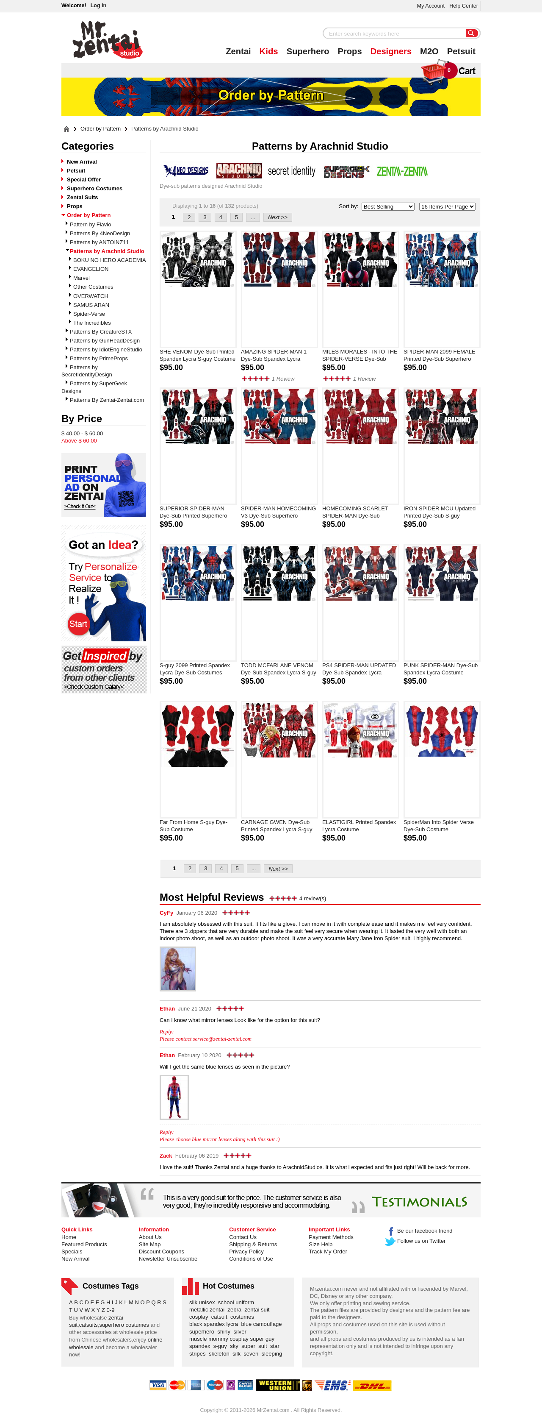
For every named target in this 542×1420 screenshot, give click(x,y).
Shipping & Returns (253, 1244)
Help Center (463, 6)
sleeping (273, 1353)
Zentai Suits (82, 197)
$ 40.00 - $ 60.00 (82, 433)
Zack (166, 1156)
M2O (429, 51)
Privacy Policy (246, 1251)
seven (252, 1353)
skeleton (220, 1353)
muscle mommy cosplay (219, 1339)
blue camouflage (263, 1324)
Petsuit (461, 51)
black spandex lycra (215, 1324)
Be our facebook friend (419, 1231)
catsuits (88, 1325)
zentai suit (258, 1309)
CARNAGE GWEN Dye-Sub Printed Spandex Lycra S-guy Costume (276, 826)
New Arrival (82, 162)
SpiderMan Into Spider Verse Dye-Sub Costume (439, 826)
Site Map (150, 1244)
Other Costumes (93, 287)
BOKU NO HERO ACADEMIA (109, 260)
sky (235, 1346)
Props (350, 51)
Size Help (320, 1244)
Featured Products (84, 1244)
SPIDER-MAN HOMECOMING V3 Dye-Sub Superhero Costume (278, 512)
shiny (225, 1331)
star (276, 1346)
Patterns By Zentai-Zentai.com (107, 400)
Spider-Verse (89, 314)
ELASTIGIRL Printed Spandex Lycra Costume (359, 826)
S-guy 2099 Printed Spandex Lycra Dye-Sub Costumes (195, 669)
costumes (243, 1317)
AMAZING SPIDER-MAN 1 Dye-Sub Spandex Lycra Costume (274, 355)
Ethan (167, 1008)
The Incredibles (92, 323)
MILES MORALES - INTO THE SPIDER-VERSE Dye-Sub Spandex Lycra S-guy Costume (360, 355)
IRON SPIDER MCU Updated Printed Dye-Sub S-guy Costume (440, 512)
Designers (391, 51)
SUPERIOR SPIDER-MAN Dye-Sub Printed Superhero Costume (193, 512)
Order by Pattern (100, 129)
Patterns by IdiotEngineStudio (106, 349)
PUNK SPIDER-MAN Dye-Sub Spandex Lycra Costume (441, 669)
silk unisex (203, 1302)
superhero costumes (124, 1325)
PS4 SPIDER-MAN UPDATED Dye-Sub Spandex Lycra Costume (359, 669)
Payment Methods (331, 1237)
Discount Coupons (161, 1251)
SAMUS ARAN (91, 305)
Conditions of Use (251, 1259)
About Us (150, 1237)
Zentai (238, 51)
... (253, 217)
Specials (72, 1251)
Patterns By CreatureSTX (101, 332)
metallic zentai (208, 1309)
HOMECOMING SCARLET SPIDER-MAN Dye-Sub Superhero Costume (355, 512)
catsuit (220, 1317)
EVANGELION (90, 269)
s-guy (221, 1346)
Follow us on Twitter (415, 1241)
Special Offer (84, 179)
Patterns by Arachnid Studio (165, 129)
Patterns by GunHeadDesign (105, 340)
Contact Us (243, 1237)
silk (237, 1353)
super (249, 1346)
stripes (199, 1353)
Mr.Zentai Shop (108, 40)
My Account (431, 6)
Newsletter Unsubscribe (168, 1259)
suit (264, 1346)
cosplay (200, 1317)
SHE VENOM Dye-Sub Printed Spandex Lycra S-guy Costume (197, 355)
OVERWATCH (90, 296)
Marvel (81, 278)
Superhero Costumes (94, 188)
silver (241, 1331)
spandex (201, 1346)
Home (68, 1237)
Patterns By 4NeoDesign (100, 233)
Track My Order (328, 1251)
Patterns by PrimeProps (99, 358)
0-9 (111, 1310)
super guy (264, 1339)
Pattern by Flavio (90, 224)
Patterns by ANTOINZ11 (99, 242)
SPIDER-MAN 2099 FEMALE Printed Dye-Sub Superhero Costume (440, 355)
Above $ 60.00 (79, 440)
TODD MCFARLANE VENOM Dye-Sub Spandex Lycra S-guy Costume (278, 669)
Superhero (308, 51)
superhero (203, 1331)
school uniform (237, 1302)
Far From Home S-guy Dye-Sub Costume (193, 826)
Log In (98, 5)
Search (472, 34)
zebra (235, 1309)
